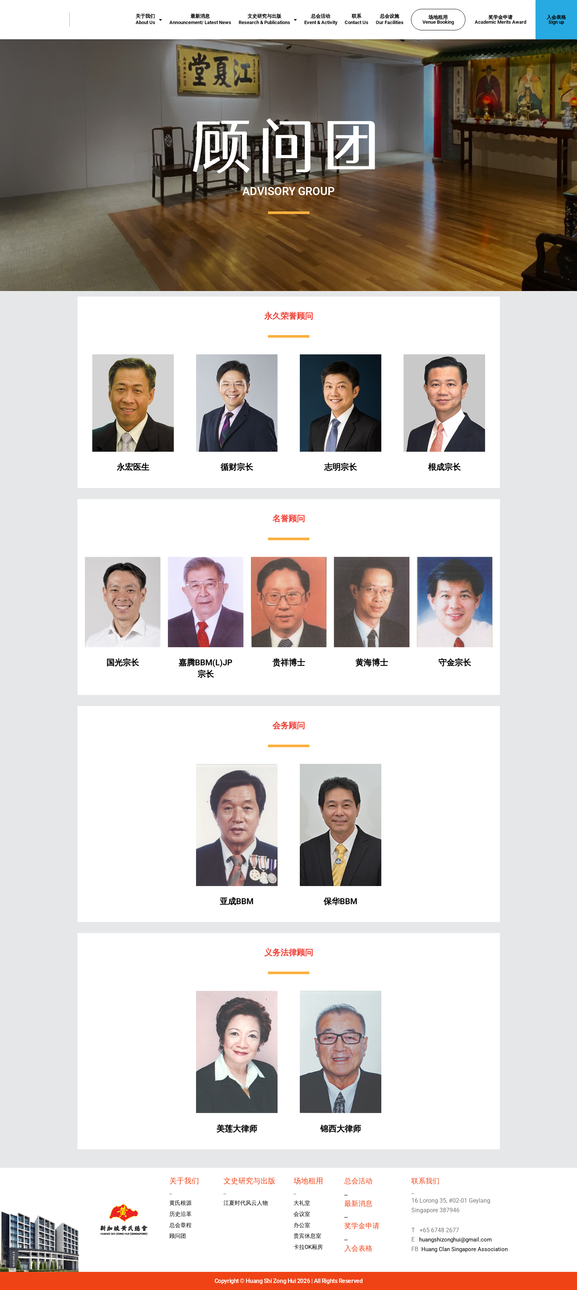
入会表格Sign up (556, 19)
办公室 (302, 1225)
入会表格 (359, 1247)
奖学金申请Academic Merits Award (500, 19)
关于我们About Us (149, 19)
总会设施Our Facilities (390, 19)
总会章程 (181, 1225)
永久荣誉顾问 (288, 314)
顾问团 (178, 1235)
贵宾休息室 (308, 1235)
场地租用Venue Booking (438, 19)
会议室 (302, 1213)
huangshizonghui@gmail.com (457, 1239)
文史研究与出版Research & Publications (268, 19)
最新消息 (359, 1203)
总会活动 (359, 1180)
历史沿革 (181, 1213)
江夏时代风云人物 (247, 1202)
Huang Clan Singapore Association (467, 1248)
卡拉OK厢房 (309, 1246)
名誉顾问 (288, 517)
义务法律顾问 (288, 951)
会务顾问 (288, 724)
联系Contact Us (356, 19)
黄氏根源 (181, 1202)
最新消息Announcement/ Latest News (200, 19)
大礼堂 (302, 1202)
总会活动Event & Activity (320, 19)
